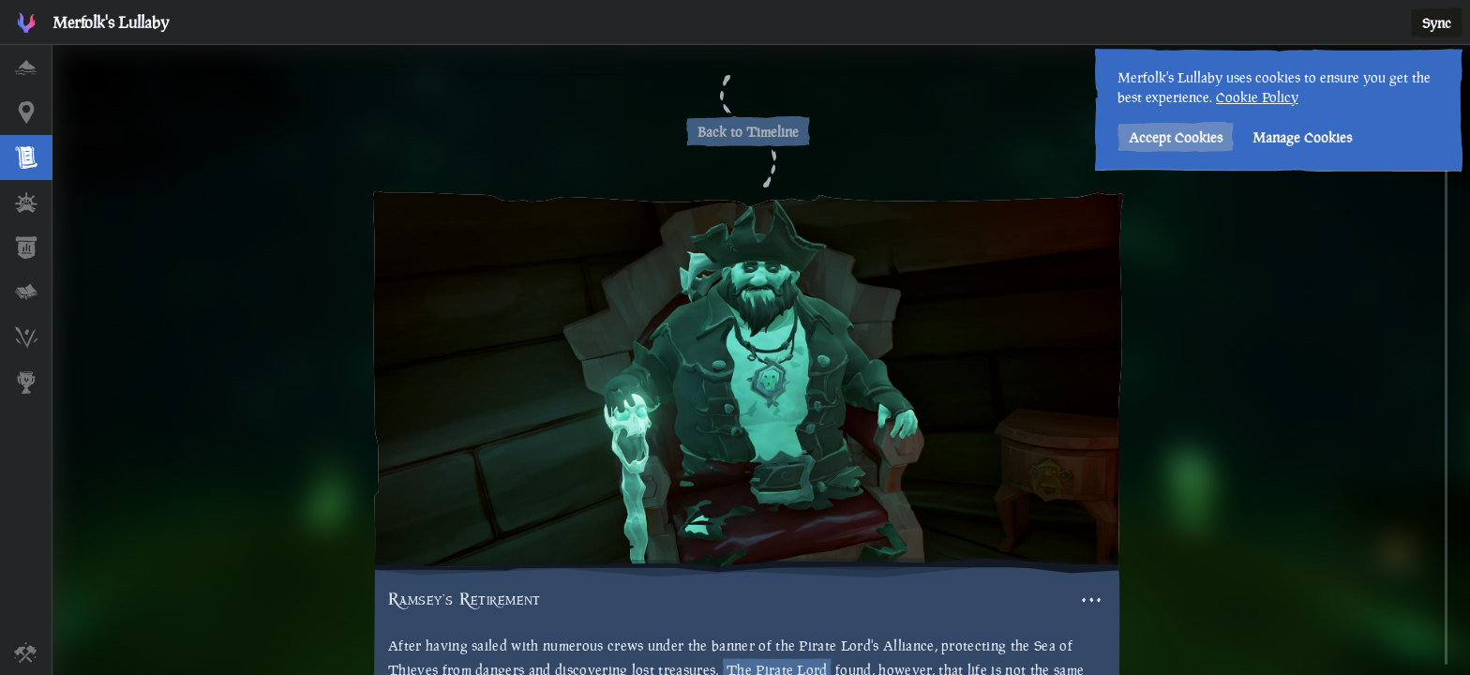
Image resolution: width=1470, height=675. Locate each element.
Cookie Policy (1255, 97)
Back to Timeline (748, 132)
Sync (1436, 23)
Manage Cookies (1300, 137)
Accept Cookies (1174, 137)
